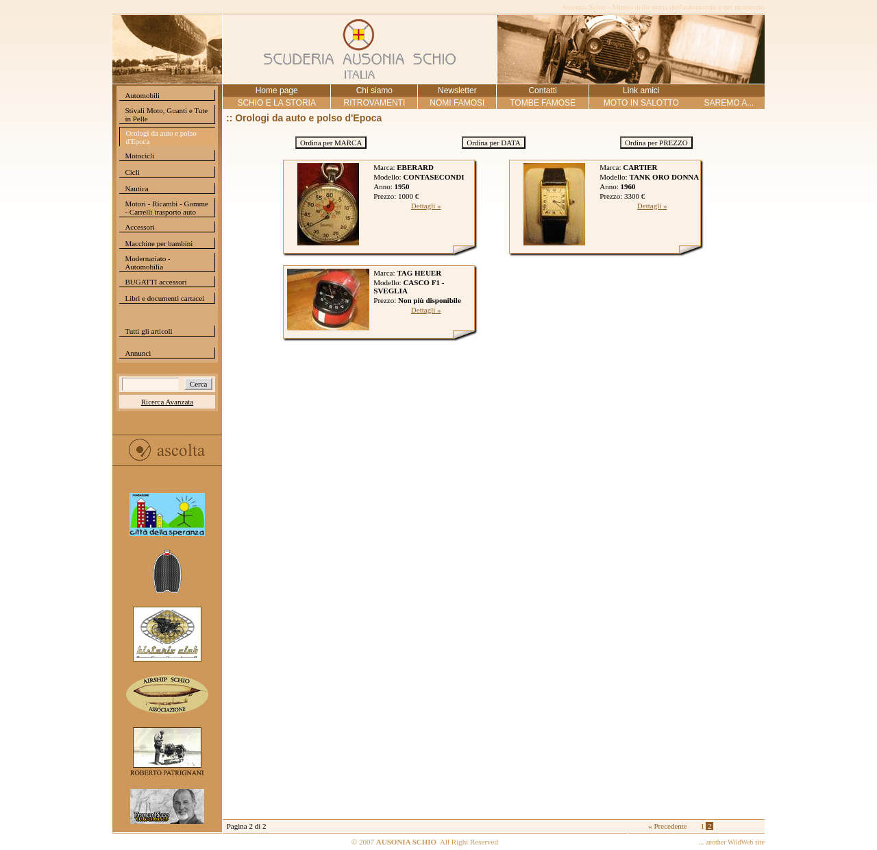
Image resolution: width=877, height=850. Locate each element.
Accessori (139, 227)
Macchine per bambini (159, 243)
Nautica (136, 188)
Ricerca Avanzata (167, 402)
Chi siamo (374, 90)
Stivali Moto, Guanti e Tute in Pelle (166, 114)
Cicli (132, 172)
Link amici (641, 90)
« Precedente (667, 826)
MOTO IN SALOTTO (641, 103)
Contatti (542, 90)
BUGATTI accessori (155, 282)
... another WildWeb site (732, 842)
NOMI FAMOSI (457, 103)
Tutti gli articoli (148, 331)
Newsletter (457, 90)
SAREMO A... (729, 103)
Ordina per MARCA (331, 142)
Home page (277, 90)
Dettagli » (426, 206)
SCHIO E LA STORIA (276, 103)
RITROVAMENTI (374, 103)
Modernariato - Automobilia (147, 262)
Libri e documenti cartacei (164, 298)
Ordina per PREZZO (656, 142)
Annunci (138, 353)
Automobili (142, 95)
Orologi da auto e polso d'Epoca (160, 137)
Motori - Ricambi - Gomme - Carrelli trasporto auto (166, 207)
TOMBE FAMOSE (543, 103)
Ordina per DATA (494, 142)
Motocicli (139, 155)
